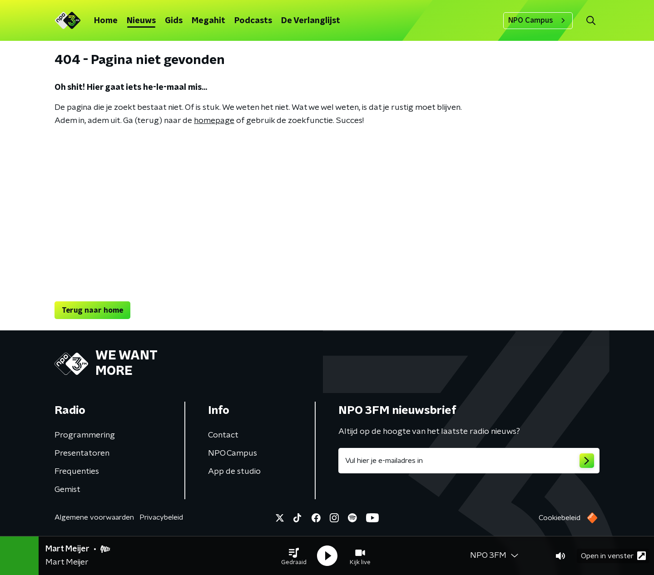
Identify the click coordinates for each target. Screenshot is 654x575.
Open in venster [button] (613, 555)
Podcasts (253, 21)
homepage (214, 121)
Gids (174, 21)
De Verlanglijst (310, 21)
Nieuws (141, 21)
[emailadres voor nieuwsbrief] (469, 460)
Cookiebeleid (559, 517)
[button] (293, 555)
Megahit (208, 21)
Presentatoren (81, 453)
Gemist (67, 490)
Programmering (84, 435)
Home (106, 21)
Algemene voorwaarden (94, 517)
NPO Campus (538, 20)
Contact (223, 435)
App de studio (234, 471)
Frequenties (76, 471)
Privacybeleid (161, 517)
